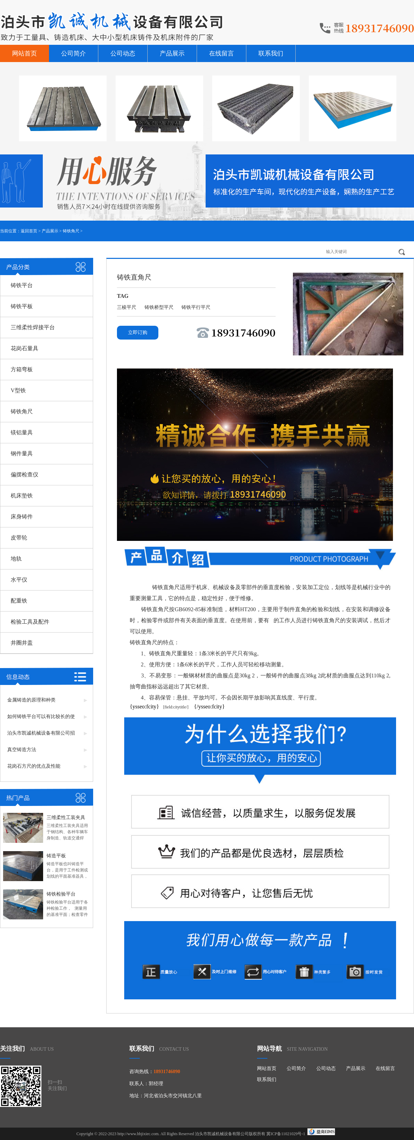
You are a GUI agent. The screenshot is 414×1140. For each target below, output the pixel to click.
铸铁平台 (22, 285)
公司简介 (73, 53)
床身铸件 (22, 516)
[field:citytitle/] (173, 707)
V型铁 (18, 390)
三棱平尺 (127, 307)
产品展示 (172, 53)
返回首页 (29, 231)
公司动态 (122, 53)
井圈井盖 (22, 643)
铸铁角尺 (71, 231)
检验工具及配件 (30, 622)
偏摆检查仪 (24, 474)
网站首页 (24, 53)
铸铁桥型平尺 (160, 307)
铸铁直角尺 (166, 587)
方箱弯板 (22, 369)
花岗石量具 (24, 348)
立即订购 (137, 332)
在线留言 (221, 53)
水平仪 (19, 580)
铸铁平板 (22, 306)
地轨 (16, 559)
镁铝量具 (22, 432)
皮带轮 (19, 538)
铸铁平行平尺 (195, 307)
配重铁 (19, 601)
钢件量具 (22, 453)
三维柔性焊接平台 (33, 327)
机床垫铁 (22, 495)
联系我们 (270, 53)
